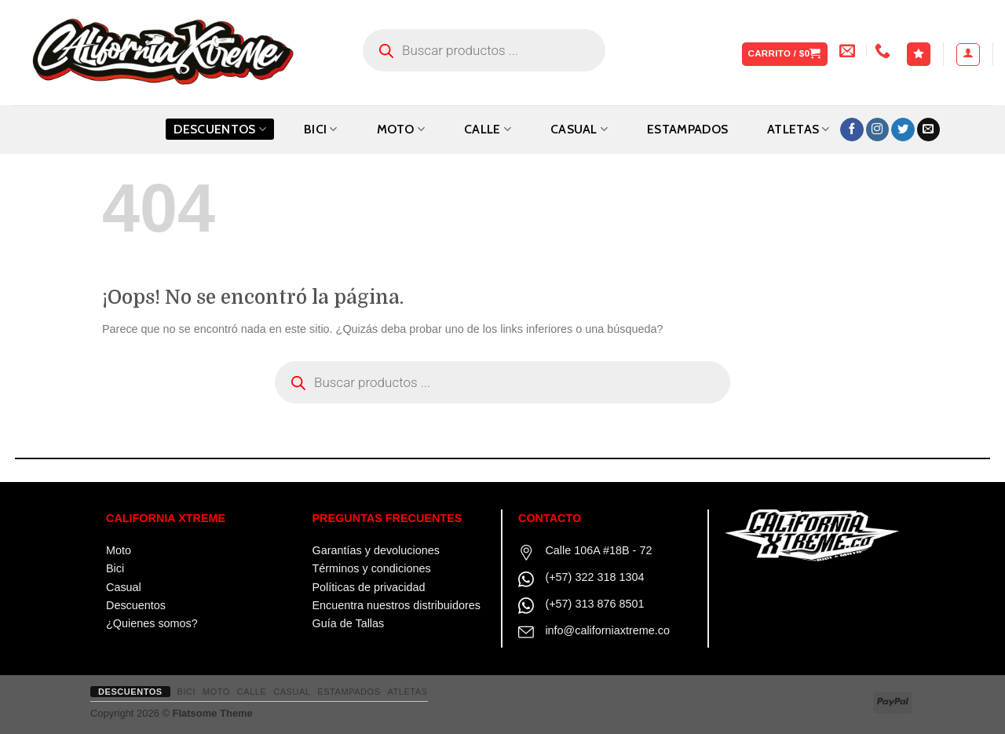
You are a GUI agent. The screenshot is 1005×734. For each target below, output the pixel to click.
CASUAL (579, 129)
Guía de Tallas (348, 623)
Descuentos (220, 129)
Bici (115, 568)
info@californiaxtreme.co (607, 630)
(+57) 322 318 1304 (594, 577)
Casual (123, 587)
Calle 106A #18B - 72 (598, 550)
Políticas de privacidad (369, 587)
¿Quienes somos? (152, 623)
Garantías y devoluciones (376, 550)
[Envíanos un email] (929, 129)
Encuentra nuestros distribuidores (396, 605)
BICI (321, 129)
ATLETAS (798, 129)
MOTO (401, 129)
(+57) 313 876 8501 (594, 603)
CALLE (487, 129)
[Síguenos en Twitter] (903, 129)
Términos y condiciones (371, 568)
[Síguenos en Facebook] (852, 129)
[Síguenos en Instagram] (878, 129)
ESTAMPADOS (687, 129)
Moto (118, 550)
